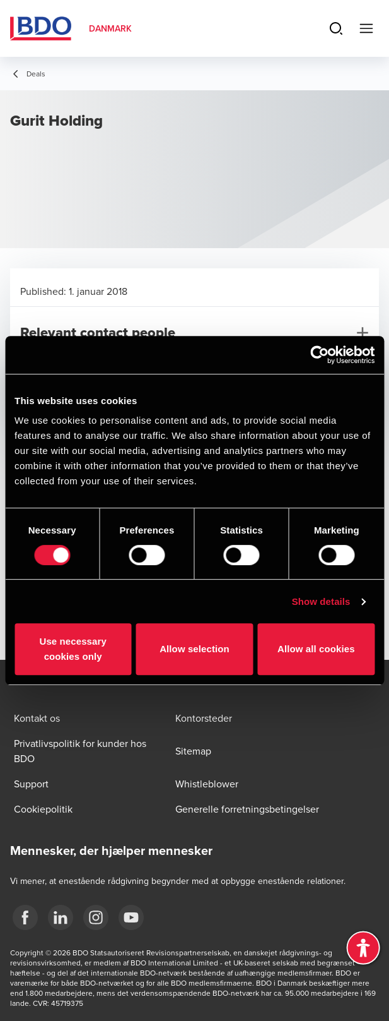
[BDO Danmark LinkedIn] (60, 917)
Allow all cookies (316, 648)
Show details (321, 601)
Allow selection (194, 648)
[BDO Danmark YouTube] (131, 917)
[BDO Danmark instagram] (96, 917)
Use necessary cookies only (72, 649)
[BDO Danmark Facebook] (25, 917)
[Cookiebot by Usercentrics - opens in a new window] (319, 354)
